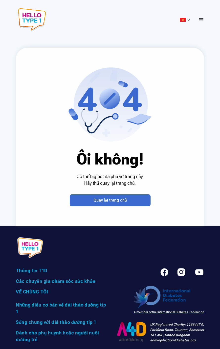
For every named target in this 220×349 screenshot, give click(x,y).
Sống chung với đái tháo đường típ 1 (56, 322)
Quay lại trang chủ (110, 200)
